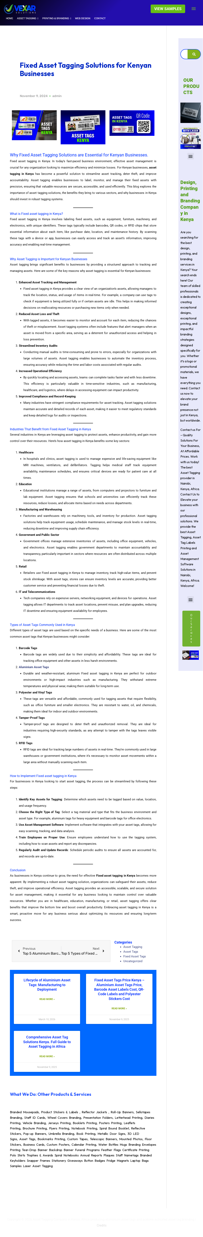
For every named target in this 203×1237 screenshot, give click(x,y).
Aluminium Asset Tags (34, 667)
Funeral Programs (87, 1150)
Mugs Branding (130, 1145)
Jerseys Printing (59, 1123)
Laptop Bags (139, 1161)
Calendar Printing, (85, 1145)
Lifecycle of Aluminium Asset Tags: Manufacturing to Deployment (47, 984)
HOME (9, 18)
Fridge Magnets (117, 1161)
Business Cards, (35, 1145)
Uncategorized (132, 961)
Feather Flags (111, 1150)
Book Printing (85, 1134)
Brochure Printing (35, 1128)
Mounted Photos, (132, 1139)
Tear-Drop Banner (35, 1150)
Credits (101, 1225)
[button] (168, 9)
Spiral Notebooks (67, 1155)
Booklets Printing (85, 1123)
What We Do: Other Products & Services (50, 1094)
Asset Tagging (132, 947)
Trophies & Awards (40, 1155)
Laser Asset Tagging (38, 1166)
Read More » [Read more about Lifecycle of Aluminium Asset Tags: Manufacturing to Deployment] (47, 999)
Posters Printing (110, 1123)
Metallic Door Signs (111, 1134)
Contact (100, 18)
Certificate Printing (135, 1150)
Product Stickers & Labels (59, 1112)
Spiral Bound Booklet (114, 1128)
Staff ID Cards (34, 1118)
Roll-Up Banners (122, 1112)
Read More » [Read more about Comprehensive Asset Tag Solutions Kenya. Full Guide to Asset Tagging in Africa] (47, 1056)
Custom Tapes (77, 1139)
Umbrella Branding (61, 1134)
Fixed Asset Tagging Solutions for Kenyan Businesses (85, 69)
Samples (16, 1166)
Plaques (108, 1155)
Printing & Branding (56, 18)
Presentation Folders (98, 1118)
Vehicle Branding (34, 1123)
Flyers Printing (59, 1128)
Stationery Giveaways (67, 1161)
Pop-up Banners (34, 1134)
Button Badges (94, 1161)
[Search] (194, 54)
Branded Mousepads (24, 1112)
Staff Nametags (127, 1155)
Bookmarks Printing (51, 1139)
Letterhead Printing (128, 1118)
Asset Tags (130, 951)
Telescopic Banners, (104, 1139)
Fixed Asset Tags (134, 956)
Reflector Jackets (94, 1112)
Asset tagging (27, 18)
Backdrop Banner (61, 1150)
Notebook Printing (84, 1128)
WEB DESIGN (82, 18)
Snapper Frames (38, 1161)
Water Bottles (108, 1145)
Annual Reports (91, 1155)
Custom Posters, (59, 1145)
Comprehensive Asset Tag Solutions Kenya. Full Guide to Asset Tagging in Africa (47, 1042)
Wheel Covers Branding (64, 1118)
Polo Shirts (17, 1155)
